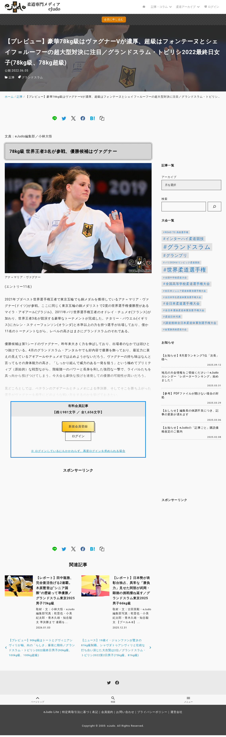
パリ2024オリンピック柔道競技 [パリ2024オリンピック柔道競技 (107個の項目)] (182, 262)
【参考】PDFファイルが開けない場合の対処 (190, 395)
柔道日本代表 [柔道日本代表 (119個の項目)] (173, 316)
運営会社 (176, 714)
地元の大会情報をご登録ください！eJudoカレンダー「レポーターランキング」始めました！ (190, 376)
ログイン (78, 437)
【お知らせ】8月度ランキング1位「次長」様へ (190, 357)
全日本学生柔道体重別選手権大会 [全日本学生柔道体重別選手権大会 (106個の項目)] (183, 297)
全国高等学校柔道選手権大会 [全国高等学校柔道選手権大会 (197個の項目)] (188, 284)
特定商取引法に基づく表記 (80, 714)
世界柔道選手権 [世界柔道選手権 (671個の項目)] (186, 270)
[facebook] (83, 118)
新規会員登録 (78, 427)
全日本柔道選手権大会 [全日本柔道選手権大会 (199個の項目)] (183, 303)
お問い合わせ (125, 714)
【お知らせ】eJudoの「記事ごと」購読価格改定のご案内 (190, 429)
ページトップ (38, 701)
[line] (54, 118)
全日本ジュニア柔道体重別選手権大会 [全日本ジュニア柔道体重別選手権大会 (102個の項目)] (185, 291)
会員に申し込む (114, 19)
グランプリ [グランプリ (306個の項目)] (176, 255)
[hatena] (92, 118)
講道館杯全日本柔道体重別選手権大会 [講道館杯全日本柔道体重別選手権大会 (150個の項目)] (190, 322)
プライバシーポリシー (152, 714)
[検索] (214, 206)
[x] (73, 118)
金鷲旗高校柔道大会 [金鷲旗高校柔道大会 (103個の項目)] (176, 329)
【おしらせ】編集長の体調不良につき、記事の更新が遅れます (190, 412)
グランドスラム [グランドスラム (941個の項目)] (189, 247)
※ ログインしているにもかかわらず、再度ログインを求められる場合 (78, 452)
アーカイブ (169, 177)
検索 (165, 199)
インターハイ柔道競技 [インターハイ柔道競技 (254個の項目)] (185, 239)
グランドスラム (32, 77)
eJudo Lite (51, 714)
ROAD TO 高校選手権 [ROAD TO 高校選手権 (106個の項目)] (177, 232)
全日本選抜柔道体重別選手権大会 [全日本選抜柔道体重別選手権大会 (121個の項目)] (184, 310)
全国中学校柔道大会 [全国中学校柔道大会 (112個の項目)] (176, 277)
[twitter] (64, 118)
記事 (12, 77)
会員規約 (107, 714)
